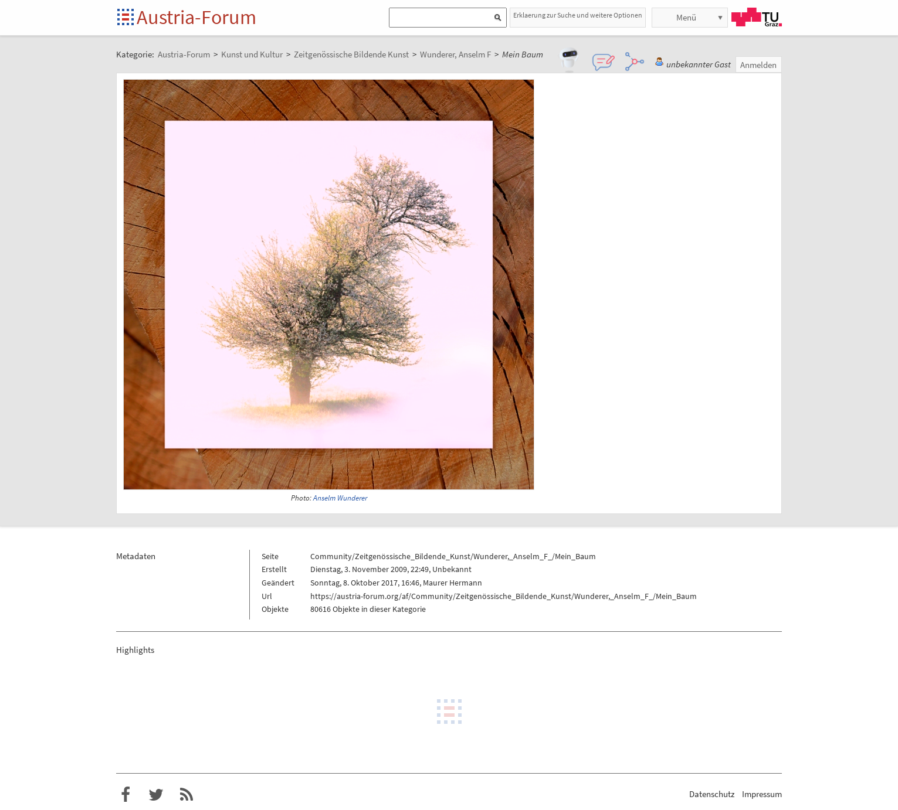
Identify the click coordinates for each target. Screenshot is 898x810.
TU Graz (756, 17)
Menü (686, 17)
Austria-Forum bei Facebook (125, 794)
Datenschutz (711, 793)
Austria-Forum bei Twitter (156, 794)
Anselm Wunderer (340, 498)
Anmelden (758, 64)
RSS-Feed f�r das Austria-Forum (186, 794)
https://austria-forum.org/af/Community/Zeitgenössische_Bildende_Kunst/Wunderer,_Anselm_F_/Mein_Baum (503, 596)
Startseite (126, 18)
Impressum (762, 793)
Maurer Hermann (452, 582)
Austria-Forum (196, 17)
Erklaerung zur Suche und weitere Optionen (577, 15)
